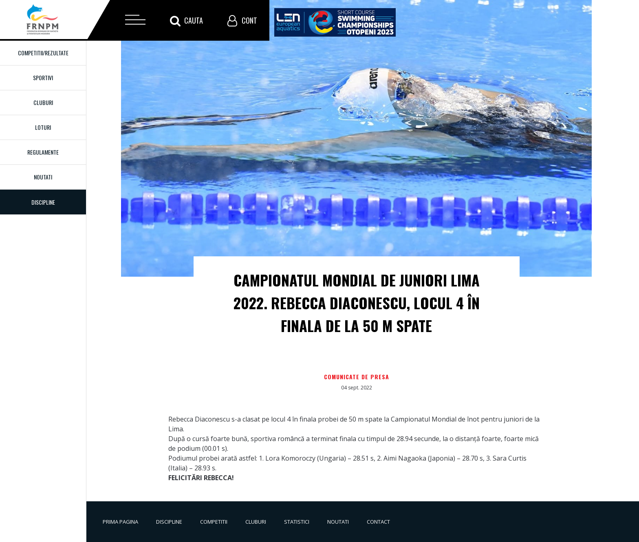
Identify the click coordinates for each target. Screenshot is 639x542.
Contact (378, 521)
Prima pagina (120, 521)
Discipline (169, 521)
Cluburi (43, 102)
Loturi (43, 127)
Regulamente (43, 152)
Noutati (43, 177)
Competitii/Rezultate (43, 52)
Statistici (296, 521)
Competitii (213, 521)
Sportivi (43, 77)
